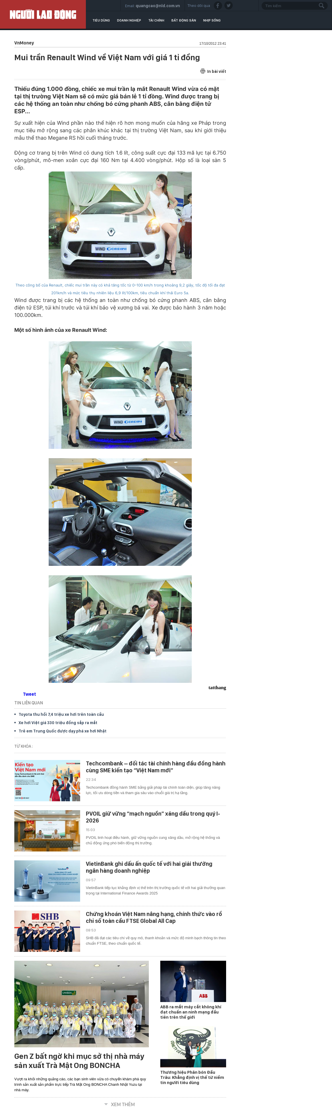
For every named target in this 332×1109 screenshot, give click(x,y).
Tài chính (156, 20)
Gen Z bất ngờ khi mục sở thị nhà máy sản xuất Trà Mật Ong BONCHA (79, 1061)
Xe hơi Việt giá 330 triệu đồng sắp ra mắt (58, 722)
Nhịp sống (212, 20)
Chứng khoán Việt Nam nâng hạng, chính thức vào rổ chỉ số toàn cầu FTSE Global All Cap (154, 917)
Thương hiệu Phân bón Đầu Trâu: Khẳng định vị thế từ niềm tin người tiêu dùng (192, 1077)
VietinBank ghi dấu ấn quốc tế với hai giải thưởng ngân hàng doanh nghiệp (149, 867)
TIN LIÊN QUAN (28, 702)
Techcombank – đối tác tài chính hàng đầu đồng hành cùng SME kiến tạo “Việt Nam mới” (156, 767)
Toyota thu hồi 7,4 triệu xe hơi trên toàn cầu (61, 714)
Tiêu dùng (101, 20)
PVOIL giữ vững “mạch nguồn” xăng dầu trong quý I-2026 (153, 817)
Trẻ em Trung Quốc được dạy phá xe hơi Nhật (62, 731)
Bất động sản (183, 20)
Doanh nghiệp (129, 20)
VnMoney (24, 43)
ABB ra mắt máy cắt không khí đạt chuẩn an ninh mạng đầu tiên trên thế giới (190, 1012)
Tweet (29, 694)
